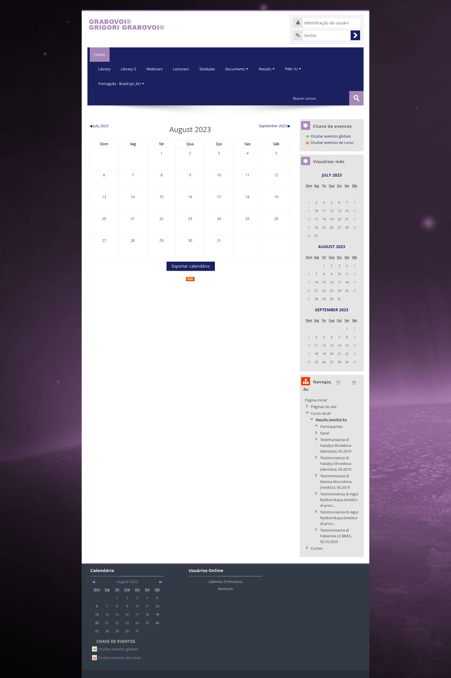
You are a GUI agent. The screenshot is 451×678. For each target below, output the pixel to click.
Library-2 (129, 69)
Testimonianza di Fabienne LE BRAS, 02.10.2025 (335, 535)
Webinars (156, 69)
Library (105, 69)
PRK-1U (297, 69)
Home (98, 54)
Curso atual (320, 412)
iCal (190, 278)
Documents (240, 69)
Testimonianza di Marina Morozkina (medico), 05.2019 (335, 481)
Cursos (317, 547)
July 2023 (332, 174)
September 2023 (331, 309)
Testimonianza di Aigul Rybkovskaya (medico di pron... (339, 499)
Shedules (209, 69)
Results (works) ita (331, 419)
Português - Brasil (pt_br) (121, 83)
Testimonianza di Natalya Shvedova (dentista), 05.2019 (335, 444)
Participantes (331, 425)
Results (270, 69)
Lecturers (183, 69)
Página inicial (316, 399)
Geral (324, 432)
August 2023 (331, 246)
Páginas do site (324, 406)
